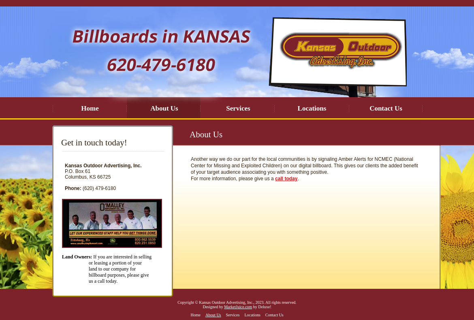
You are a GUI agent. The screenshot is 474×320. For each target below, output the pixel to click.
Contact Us (385, 108)
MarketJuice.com (238, 307)
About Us (164, 108)
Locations (312, 108)
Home (89, 108)
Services (238, 108)
